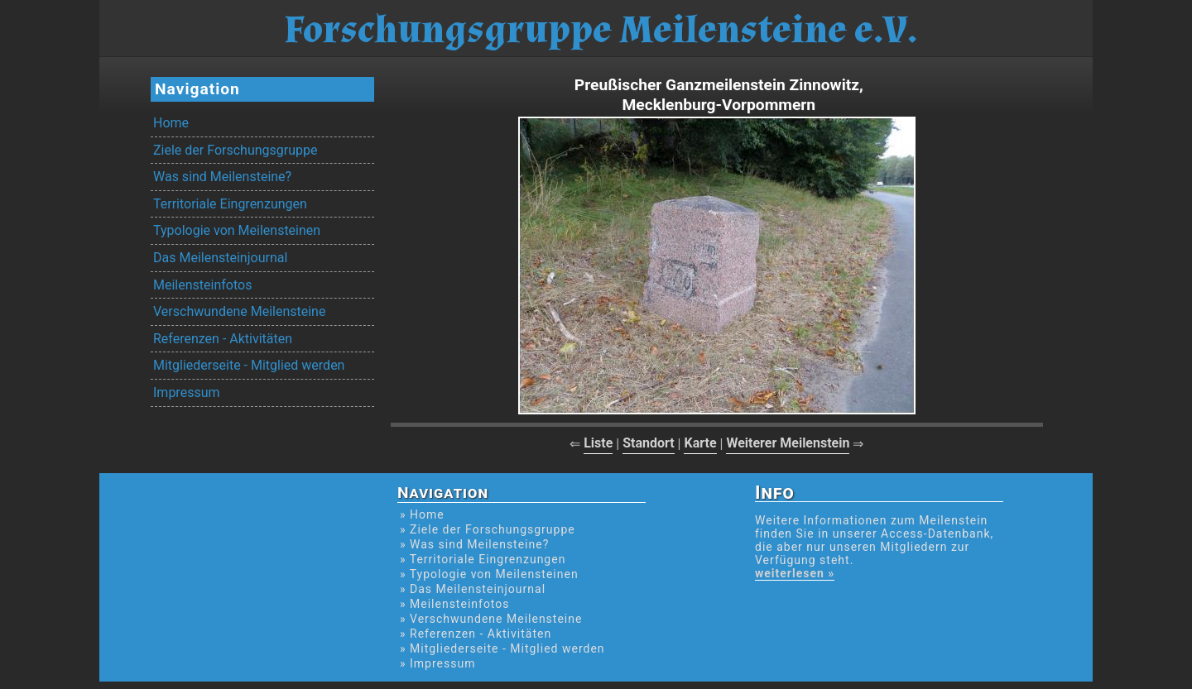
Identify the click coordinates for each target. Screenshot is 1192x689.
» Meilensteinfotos (455, 603)
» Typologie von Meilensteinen (489, 574)
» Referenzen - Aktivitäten (475, 633)
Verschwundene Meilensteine (239, 311)
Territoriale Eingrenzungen (230, 204)
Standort (648, 443)
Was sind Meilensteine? (222, 176)
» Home (422, 514)
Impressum (186, 392)
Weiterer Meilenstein (787, 443)
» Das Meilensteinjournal (473, 589)
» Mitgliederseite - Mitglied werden (502, 648)
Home (171, 123)
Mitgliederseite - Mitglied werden (248, 365)
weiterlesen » (794, 573)
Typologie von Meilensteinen (236, 230)
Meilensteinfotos (202, 285)
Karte (700, 443)
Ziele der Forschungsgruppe (235, 150)
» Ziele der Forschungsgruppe (487, 529)
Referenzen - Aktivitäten (222, 339)
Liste (598, 443)
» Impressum (437, 663)
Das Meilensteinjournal (220, 258)
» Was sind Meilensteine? (474, 544)
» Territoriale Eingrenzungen (482, 559)
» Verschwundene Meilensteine (491, 618)
